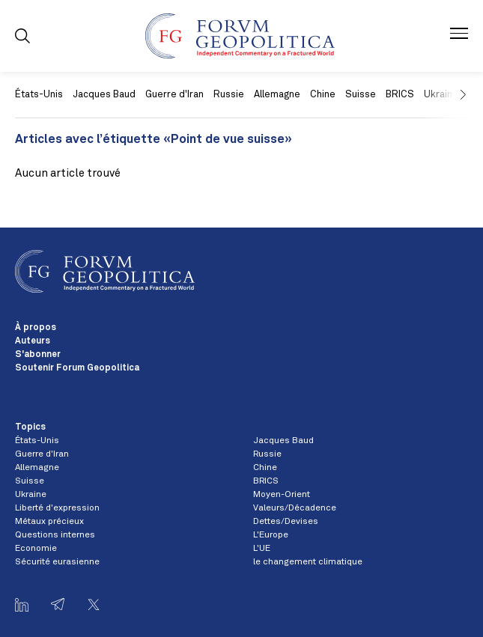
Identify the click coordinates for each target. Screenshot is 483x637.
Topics (30, 427)
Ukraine (30, 494)
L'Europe (270, 535)
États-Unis (39, 95)
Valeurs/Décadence (294, 508)
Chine (322, 95)
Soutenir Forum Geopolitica (77, 368)
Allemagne (277, 95)
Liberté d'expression (57, 508)
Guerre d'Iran (174, 95)
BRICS (400, 95)
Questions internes (55, 535)
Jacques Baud (104, 95)
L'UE (261, 548)
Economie (36, 548)
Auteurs (32, 341)
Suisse (360, 95)
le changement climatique (307, 562)
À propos (35, 327)
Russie (228, 95)
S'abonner (38, 354)
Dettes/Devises (285, 521)
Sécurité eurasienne (57, 562)
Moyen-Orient (281, 494)
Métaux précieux (49, 521)
